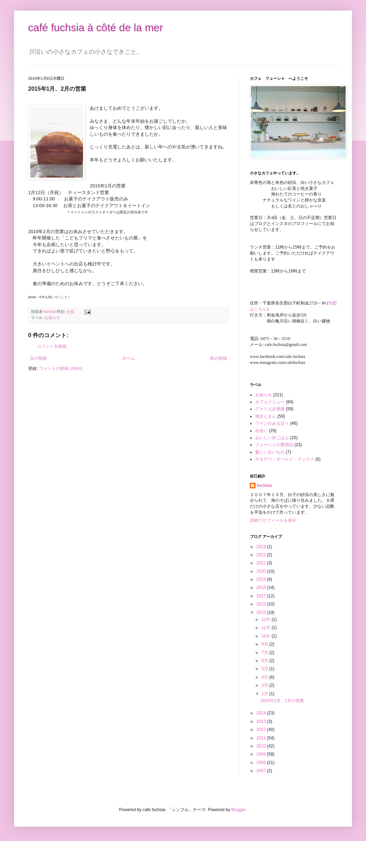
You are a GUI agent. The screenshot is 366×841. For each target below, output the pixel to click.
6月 (265, 660)
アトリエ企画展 (270, 408)
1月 (265, 693)
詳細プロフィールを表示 (273, 520)
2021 (262, 562)
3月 (265, 685)
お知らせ (52, 317)
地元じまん (265, 416)
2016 (262, 604)
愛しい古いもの (270, 452)
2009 (262, 754)
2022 (262, 554)
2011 (262, 738)
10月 (266, 636)
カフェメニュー (270, 401)
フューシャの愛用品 (274, 444)
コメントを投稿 (52, 346)
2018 (262, 587)
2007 (262, 770)
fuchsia (264, 485)
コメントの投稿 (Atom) (60, 368)
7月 (265, 652)
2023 (262, 546)
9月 (265, 644)
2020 (262, 571)
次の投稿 (38, 358)
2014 (262, 713)
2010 (262, 746)
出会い (261, 430)
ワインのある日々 (272, 423)
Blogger (238, 809)
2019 (262, 579)
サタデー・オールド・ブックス (284, 459)
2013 (262, 721)
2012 (262, 729)
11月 (266, 627)
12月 (266, 619)
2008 (262, 762)
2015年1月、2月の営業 (282, 700)
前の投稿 (218, 358)
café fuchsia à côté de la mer (95, 27)
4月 (265, 677)
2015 (262, 612)
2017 (262, 595)
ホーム (128, 358)
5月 (265, 668)
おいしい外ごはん (272, 437)
